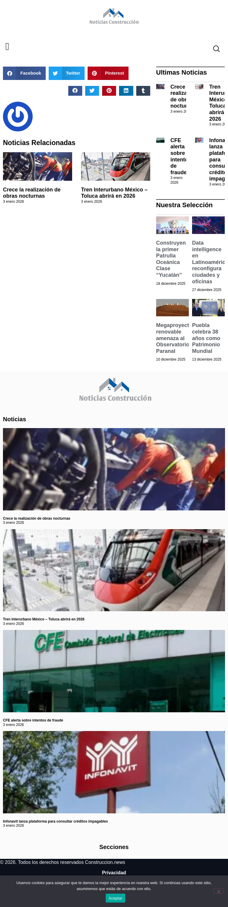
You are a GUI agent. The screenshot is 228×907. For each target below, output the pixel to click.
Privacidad (114, 872)
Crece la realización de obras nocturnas (32, 193)
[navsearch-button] (214, 50)
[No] (218, 891)
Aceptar (116, 898)
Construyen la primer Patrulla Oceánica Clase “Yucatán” (171, 259)
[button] (7, 46)
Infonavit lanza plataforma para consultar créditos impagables (55, 821)
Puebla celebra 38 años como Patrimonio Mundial (206, 338)
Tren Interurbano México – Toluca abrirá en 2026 (114, 193)
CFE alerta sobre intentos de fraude (180, 156)
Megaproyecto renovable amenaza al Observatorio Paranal (174, 338)
